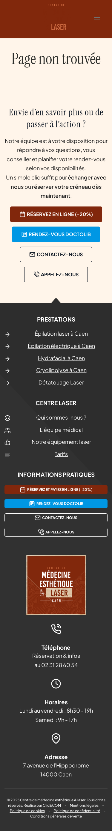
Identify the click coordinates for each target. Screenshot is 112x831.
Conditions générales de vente (56, 816)
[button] (97, 19)
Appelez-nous (56, 274)
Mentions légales (84, 805)
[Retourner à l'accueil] (56, 19)
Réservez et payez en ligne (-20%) (56, 490)
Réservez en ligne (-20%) (56, 214)
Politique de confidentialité (77, 811)
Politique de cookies (27, 811)
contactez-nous (56, 254)
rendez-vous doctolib (56, 234)
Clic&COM (52, 805)
